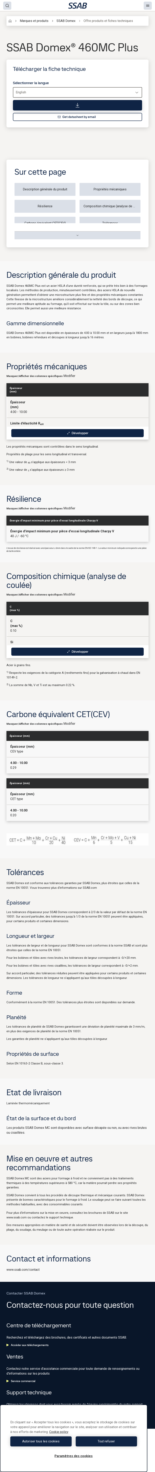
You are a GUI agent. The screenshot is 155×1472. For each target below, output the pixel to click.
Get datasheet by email (77, 117)
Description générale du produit (45, 189)
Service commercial (20, 1381)
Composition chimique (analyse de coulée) (112, 206)
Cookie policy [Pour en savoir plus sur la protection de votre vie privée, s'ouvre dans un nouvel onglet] (58, 1432)
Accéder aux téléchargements (27, 1345)
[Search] (7, 6)
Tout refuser (106, 1441)
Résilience (45, 206)
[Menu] (148, 6)
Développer (77, 433)
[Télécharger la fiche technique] (77, 105)
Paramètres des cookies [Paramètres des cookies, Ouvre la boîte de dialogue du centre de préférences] (73, 1456)
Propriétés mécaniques (110, 189)
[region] (73, 1438)
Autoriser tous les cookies (41, 1441)
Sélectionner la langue (31, 83)
